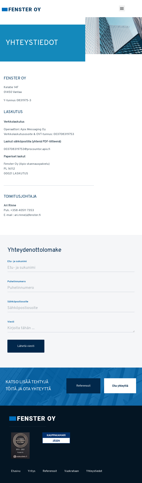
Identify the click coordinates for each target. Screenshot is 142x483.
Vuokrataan (71, 471)
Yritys (31, 471)
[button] (122, 8)
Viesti (10, 321)
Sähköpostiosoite (17, 301)
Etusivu (15, 471)
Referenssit (50, 471)
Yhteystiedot (94, 471)
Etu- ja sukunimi (17, 261)
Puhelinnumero (16, 281)
